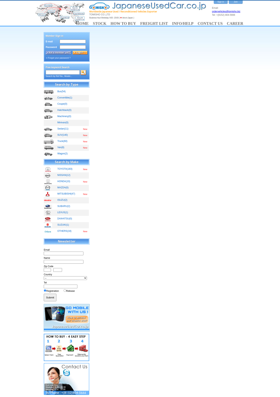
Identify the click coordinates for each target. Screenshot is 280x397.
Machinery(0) (64, 116)
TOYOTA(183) (64, 169)
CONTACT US (210, 23)
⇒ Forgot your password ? (58, 58)
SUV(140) (62, 135)
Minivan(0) (62, 122)
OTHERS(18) (64, 231)
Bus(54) (61, 91)
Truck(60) (62, 141)
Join (236, 2)
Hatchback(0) (64, 110)
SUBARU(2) (63, 206)
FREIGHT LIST (154, 23)
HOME (82, 23)
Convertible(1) (64, 97)
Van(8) (60, 147)
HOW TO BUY (123, 23)
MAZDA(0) (62, 187)
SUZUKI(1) (63, 224)
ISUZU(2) (62, 200)
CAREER (235, 23)
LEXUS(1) (62, 212)
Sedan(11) (62, 128)
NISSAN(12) (63, 175)
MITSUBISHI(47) (66, 193)
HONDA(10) (63, 181)
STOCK (100, 23)
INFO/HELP (182, 23)
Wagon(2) (62, 153)
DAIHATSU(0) (64, 218)
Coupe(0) (62, 104)
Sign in (220, 2)
